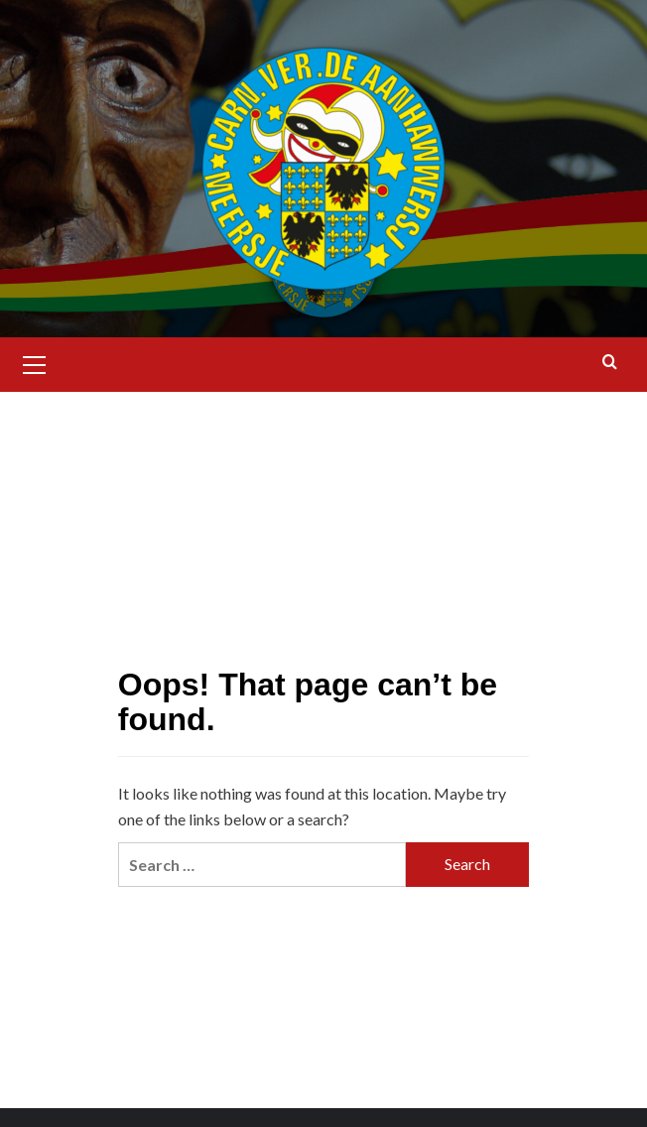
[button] (35, 362)
